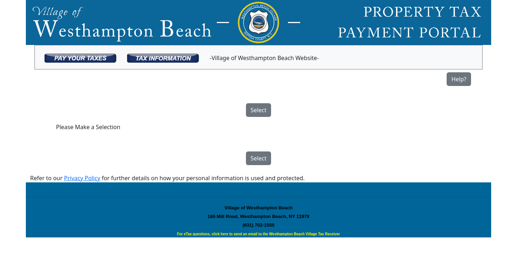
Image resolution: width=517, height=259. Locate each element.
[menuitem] (80, 57)
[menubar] (181, 57)
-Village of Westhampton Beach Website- (264, 58)
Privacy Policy (82, 178)
